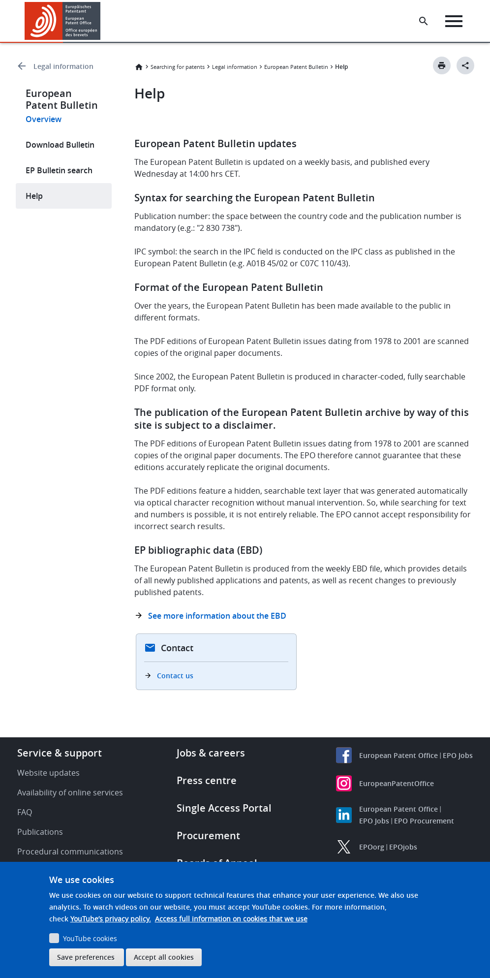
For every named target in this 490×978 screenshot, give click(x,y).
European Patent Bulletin (296, 66)
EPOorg (371, 847)
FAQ (24, 812)
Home (138, 67)
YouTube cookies (90, 938)
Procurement (208, 835)
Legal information (63, 66)
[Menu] (453, 21)
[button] (102, 21)
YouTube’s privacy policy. (110, 918)
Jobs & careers (211, 752)
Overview (43, 119)
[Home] (63, 21)
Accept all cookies (164, 957)
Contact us (175, 675)
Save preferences (86, 957)
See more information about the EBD (217, 615)
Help (34, 195)
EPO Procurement (424, 820)
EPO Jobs (458, 755)
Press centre (207, 780)
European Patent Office (398, 755)
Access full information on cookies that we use (231, 918)
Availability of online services (70, 792)
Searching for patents (178, 66)
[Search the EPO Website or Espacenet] (423, 21)
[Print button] (442, 65)
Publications (40, 831)
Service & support (59, 752)
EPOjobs (403, 847)
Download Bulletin (60, 144)
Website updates (48, 772)
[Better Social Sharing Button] (465, 65)
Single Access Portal (224, 808)
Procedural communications (70, 851)
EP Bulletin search (59, 170)
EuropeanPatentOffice (396, 783)
